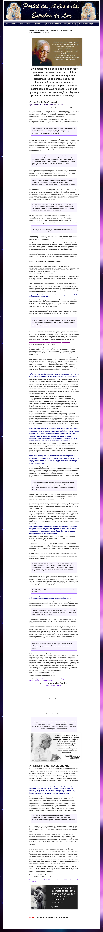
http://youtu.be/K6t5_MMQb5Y (54, 685)
